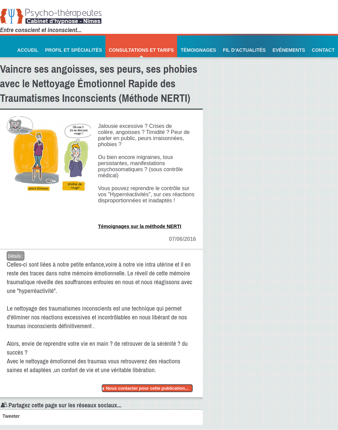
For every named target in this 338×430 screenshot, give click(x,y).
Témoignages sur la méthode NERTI (139, 226)
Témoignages (198, 50)
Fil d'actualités (244, 50)
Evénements (288, 50)
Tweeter (11, 416)
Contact (323, 50)
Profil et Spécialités (73, 50)
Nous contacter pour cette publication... (147, 388)
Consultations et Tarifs (141, 50)
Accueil (27, 50)
